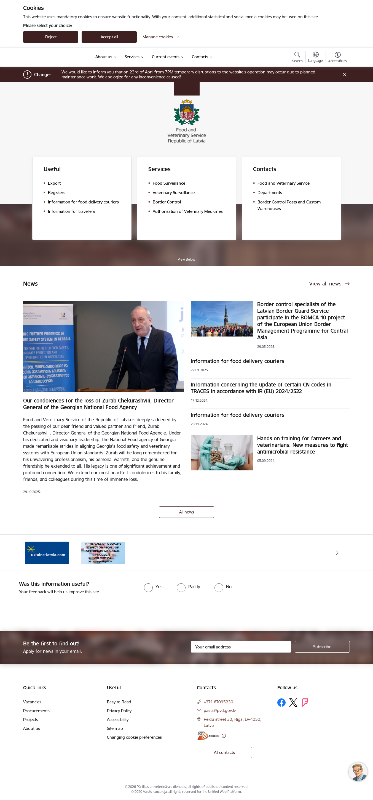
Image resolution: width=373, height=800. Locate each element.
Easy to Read (119, 701)
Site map (115, 728)
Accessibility (117, 719)
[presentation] (46, 610)
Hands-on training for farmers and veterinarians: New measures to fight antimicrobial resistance (302, 445)
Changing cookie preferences (134, 737)
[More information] (224, 736)
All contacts (224, 752)
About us (31, 728)
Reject (51, 36)
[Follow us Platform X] (293, 702)
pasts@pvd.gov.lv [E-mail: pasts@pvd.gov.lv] (220, 710)
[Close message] (345, 74)
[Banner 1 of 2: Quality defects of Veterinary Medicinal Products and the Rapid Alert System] (103, 552)
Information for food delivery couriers (237, 361)
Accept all (109, 36)
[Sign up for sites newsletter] (322, 647)
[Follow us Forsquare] (305, 702)
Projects (30, 719)
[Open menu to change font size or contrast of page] (338, 58)
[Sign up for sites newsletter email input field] (241, 647)
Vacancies (32, 701)
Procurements (36, 710)
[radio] (153, 586)
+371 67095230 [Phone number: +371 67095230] (218, 701)
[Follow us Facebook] (281, 702)
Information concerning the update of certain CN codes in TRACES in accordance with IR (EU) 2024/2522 (261, 387)
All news (186, 512)
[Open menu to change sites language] (315, 57)
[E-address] (208, 735)
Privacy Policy (119, 710)
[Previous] (36, 552)
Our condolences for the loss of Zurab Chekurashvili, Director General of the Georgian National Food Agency (98, 403)
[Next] (337, 552)
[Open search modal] (297, 58)
